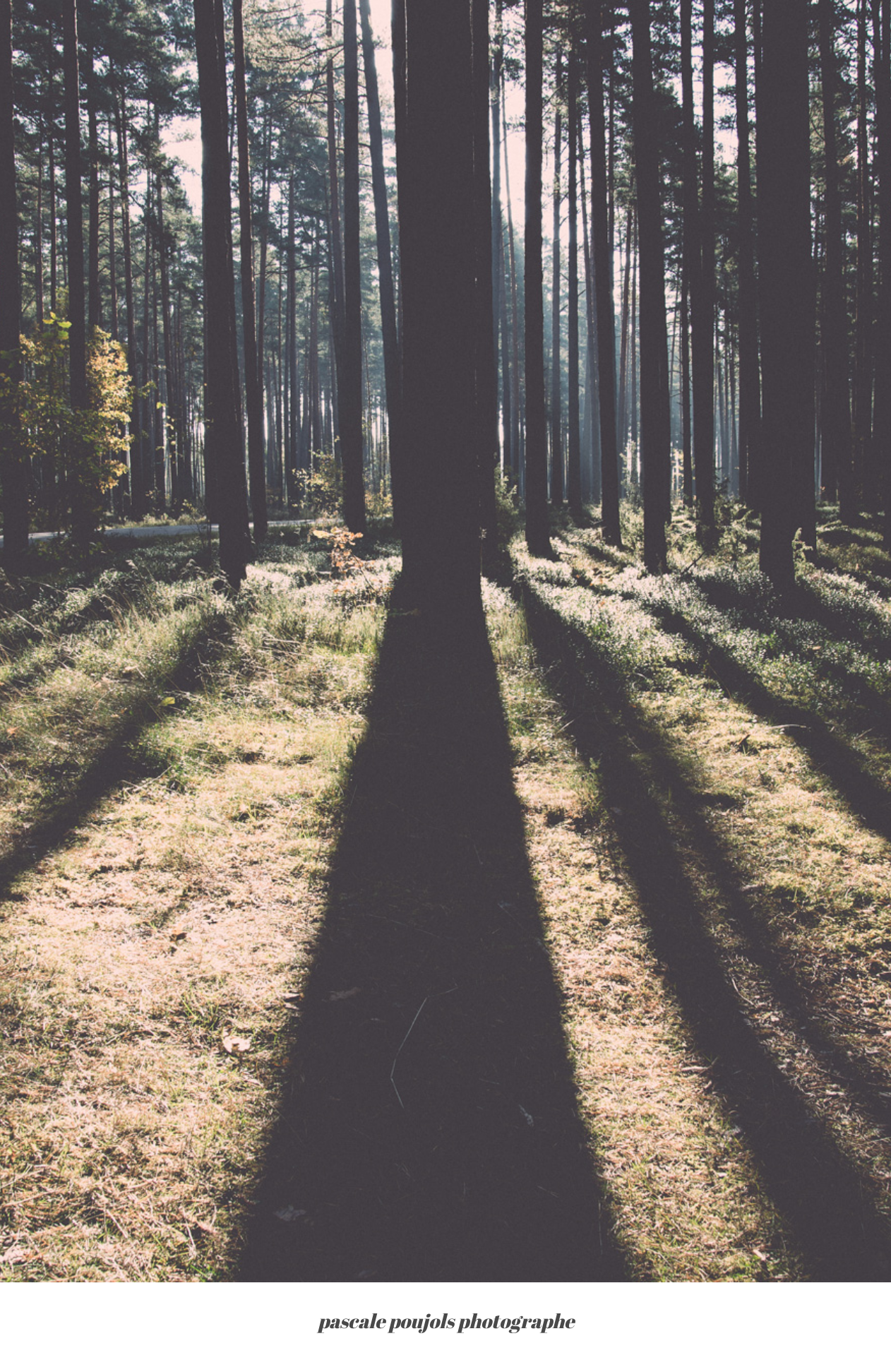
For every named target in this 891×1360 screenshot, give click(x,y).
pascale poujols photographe (446, 1321)
